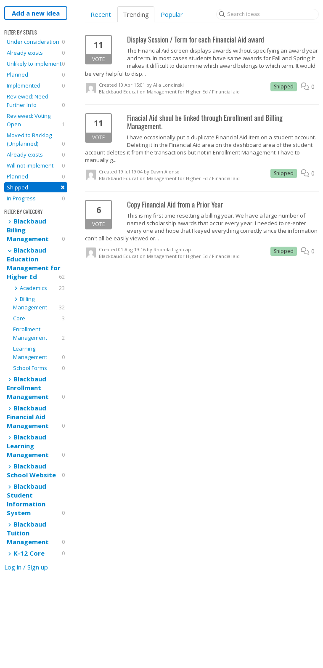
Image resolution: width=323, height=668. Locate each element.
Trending (136, 14)
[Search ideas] (267, 14)
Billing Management (39, 303)
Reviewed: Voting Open (36, 120)
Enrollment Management (39, 333)
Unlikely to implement (36, 63)
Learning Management (39, 353)
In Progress (36, 198)
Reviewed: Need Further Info (36, 101)
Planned (36, 74)
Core (39, 318)
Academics (39, 288)
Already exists (36, 52)
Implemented (36, 85)
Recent (100, 14)
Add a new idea (36, 13)
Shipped (36, 187)
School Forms (39, 368)
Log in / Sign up (26, 567)
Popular (172, 14)
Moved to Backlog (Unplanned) (36, 139)
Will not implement (36, 165)
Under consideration (36, 41)
